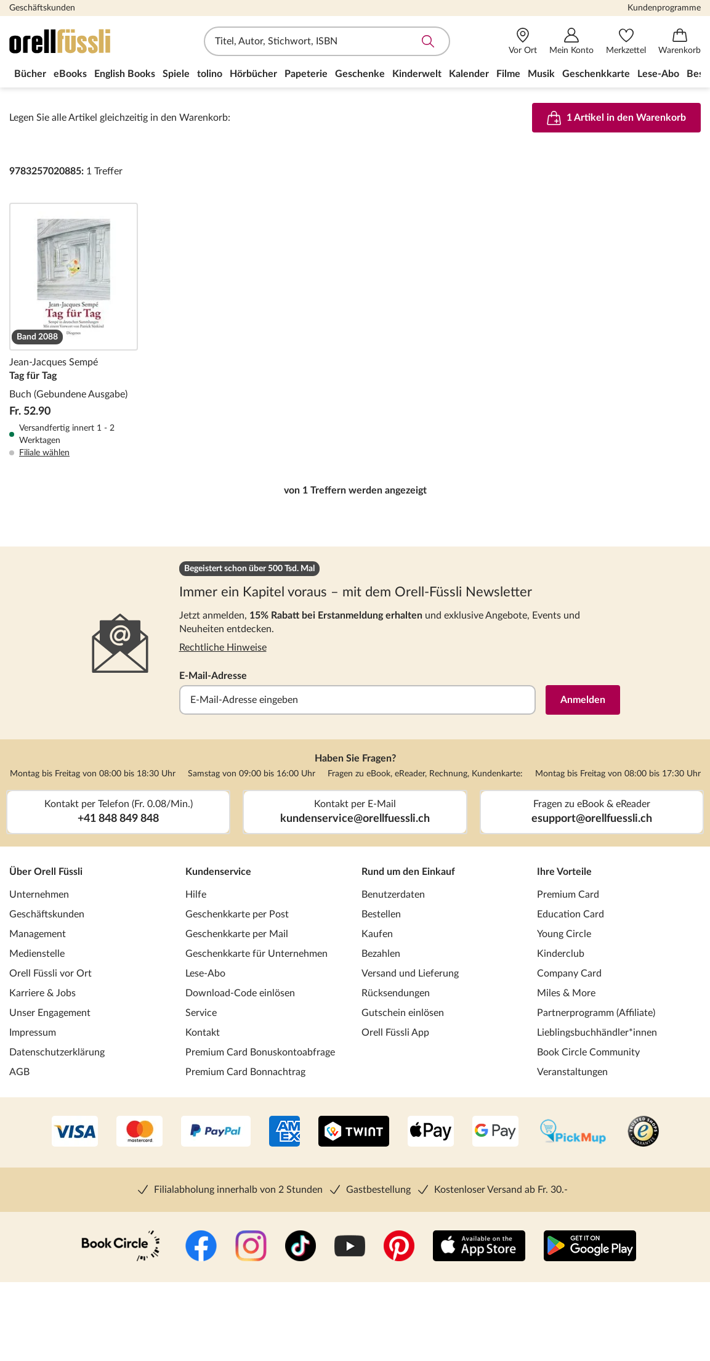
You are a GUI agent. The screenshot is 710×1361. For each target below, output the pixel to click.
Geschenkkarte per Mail (236, 934)
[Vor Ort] (523, 41)
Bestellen (381, 914)
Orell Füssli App (395, 1033)
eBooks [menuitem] (70, 74)
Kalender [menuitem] (469, 74)
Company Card (569, 973)
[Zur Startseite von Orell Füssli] (80, 41)
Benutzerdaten (393, 895)
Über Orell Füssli (46, 872)
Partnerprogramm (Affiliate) (596, 1013)
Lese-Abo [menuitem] (658, 74)
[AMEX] (284, 1132)
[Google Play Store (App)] (590, 1247)
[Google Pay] (495, 1132)
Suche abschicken (428, 41)
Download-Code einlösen (240, 993)
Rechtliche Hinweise (223, 647)
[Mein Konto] (571, 41)
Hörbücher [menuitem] (253, 74)
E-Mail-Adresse (213, 676)
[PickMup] (573, 1132)
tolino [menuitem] (209, 74)
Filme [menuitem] (508, 74)
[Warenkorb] (679, 41)
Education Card (570, 914)
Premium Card (568, 895)
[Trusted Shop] (643, 1132)
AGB (19, 1072)
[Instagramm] (251, 1247)
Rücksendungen (395, 993)
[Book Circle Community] (121, 1247)
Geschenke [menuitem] (360, 74)
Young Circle (564, 934)
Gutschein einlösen (402, 1013)
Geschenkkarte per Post (237, 914)
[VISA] (75, 1132)
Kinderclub (560, 954)
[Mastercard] (139, 1132)
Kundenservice (218, 872)
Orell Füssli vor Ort (50, 973)
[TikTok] (300, 1247)
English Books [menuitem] (124, 74)
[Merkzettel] (626, 41)
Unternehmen (39, 895)
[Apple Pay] (431, 1132)
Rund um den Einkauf (408, 872)
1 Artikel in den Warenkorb (616, 117)
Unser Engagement (50, 1013)
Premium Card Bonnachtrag (245, 1072)
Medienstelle (37, 954)
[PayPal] (216, 1132)
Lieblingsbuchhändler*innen (597, 1033)
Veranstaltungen (572, 1072)
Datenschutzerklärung (57, 1052)
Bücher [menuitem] (30, 74)
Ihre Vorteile (564, 872)
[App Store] (479, 1247)
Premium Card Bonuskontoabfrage (260, 1052)
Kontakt (202, 1033)
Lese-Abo (205, 973)
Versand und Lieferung (410, 973)
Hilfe (195, 895)
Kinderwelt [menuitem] (417, 74)
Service (201, 1013)
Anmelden (582, 700)
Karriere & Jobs (42, 993)
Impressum (32, 1033)
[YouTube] (349, 1247)
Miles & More (566, 993)
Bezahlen (380, 954)
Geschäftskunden (42, 8)
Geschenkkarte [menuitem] (596, 74)
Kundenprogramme (664, 8)
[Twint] (353, 1132)
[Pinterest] (399, 1247)
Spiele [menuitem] (176, 74)
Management (37, 934)
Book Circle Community (588, 1052)
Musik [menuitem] (541, 74)
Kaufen (377, 934)
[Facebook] (201, 1247)
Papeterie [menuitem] (306, 74)
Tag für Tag (73, 331)
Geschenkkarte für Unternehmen (256, 954)
